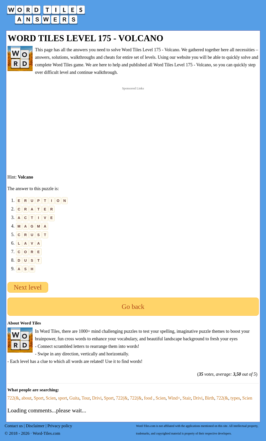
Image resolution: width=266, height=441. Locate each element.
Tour (85, 398)
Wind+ (174, 398)
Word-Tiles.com (46, 433)
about (27, 398)
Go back (133, 306)
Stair (187, 398)
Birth (209, 398)
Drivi (97, 398)
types (235, 398)
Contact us (14, 425)
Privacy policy (59, 425)
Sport (39, 398)
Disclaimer (35, 425)
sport (62, 398)
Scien (51, 398)
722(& (13, 398)
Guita (74, 398)
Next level (28, 287)
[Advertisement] (133, 125)
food (148, 398)
